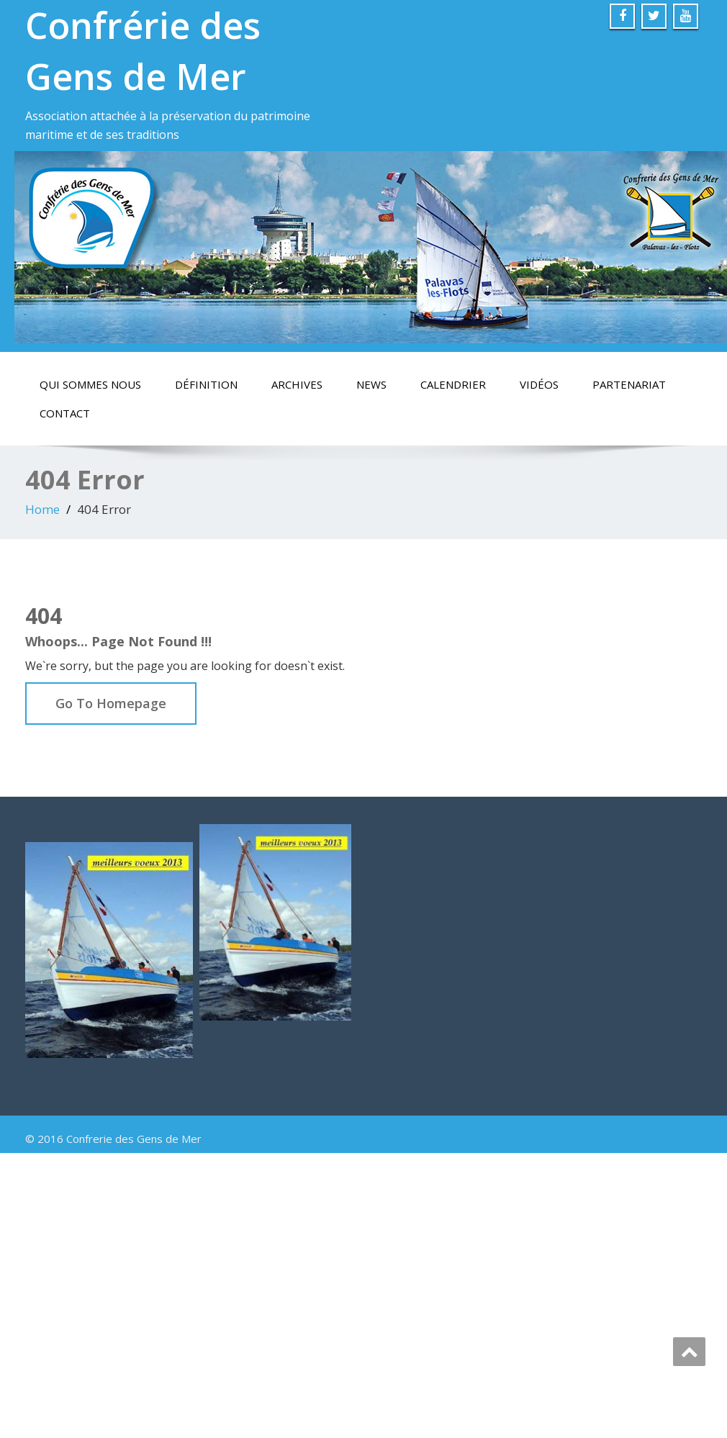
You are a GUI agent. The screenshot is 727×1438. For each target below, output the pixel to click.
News (371, 384)
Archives (296, 384)
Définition (206, 384)
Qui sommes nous (90, 384)
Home (42, 509)
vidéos (539, 384)
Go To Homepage (110, 703)
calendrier (453, 384)
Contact (65, 413)
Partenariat (629, 384)
